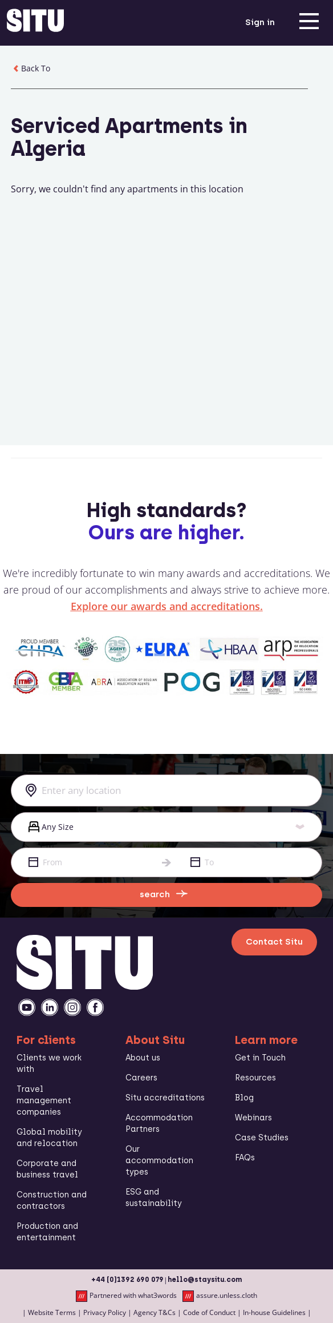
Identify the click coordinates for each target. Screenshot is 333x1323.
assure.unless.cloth (219, 1296)
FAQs (245, 1158)
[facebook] (95, 1007)
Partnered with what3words (126, 1296)
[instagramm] (72, 1007)
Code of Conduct (209, 1312)
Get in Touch (260, 1058)
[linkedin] (49, 1007)
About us (142, 1058)
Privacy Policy (104, 1312)
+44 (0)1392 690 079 (127, 1280)
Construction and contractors (52, 1200)
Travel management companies (44, 1100)
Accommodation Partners (159, 1123)
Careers (141, 1078)
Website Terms (52, 1312)
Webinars (253, 1118)
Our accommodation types (159, 1160)
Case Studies (262, 1138)
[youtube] (26, 1007)
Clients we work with (49, 1063)
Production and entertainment (47, 1232)
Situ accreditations (165, 1098)
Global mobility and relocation (49, 1137)
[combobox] (166, 790)
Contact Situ (274, 942)
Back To (30, 68)
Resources (255, 1078)
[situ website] (35, 23)
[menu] (309, 23)
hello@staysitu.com (205, 1280)
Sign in (260, 22)
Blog (244, 1098)
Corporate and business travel (47, 1169)
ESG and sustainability (153, 1197)
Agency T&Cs (154, 1312)
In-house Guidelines (274, 1312)
